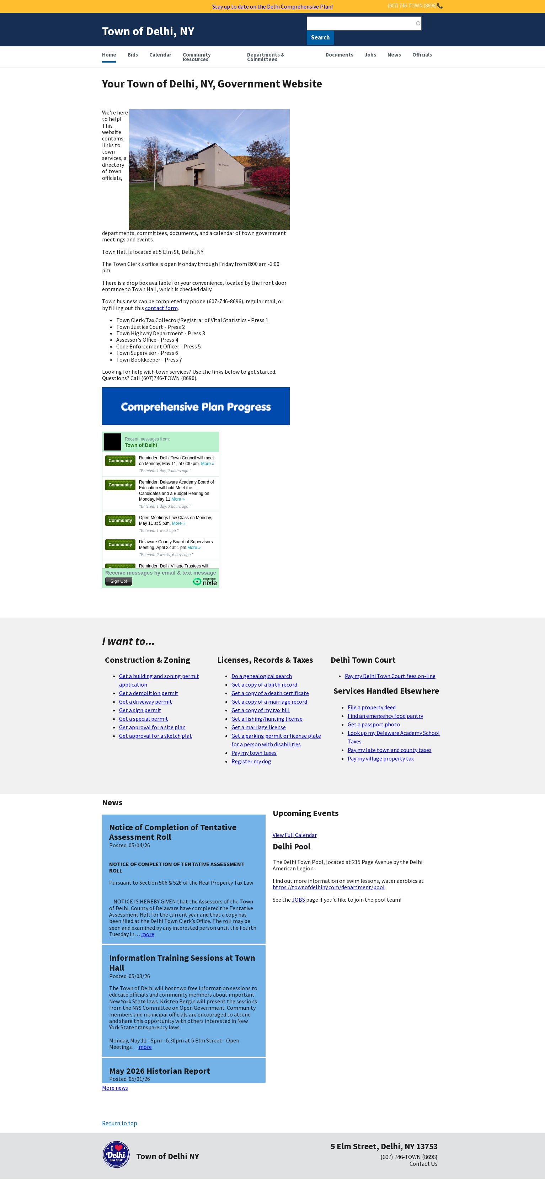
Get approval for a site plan (152, 727)
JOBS (298, 899)
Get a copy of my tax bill (260, 710)
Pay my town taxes (254, 752)
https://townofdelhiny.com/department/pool (329, 887)
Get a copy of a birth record (264, 684)
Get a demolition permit (148, 693)
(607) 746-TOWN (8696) (409, 1157)
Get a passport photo (374, 724)
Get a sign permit (140, 710)
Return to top (119, 1123)
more (147, 934)
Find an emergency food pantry (385, 715)
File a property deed (372, 707)
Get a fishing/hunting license (267, 718)
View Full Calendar (295, 834)
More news (115, 1087)
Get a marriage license (258, 727)
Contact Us (424, 1164)
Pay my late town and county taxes (390, 749)
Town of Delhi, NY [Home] (148, 30)
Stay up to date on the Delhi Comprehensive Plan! (272, 6)
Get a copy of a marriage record (269, 701)
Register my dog (251, 761)
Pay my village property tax (381, 758)
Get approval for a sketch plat (155, 735)
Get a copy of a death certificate (270, 693)
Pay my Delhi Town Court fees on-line (390, 675)
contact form (161, 307)
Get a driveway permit (145, 701)
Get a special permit (143, 718)
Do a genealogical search (261, 675)
